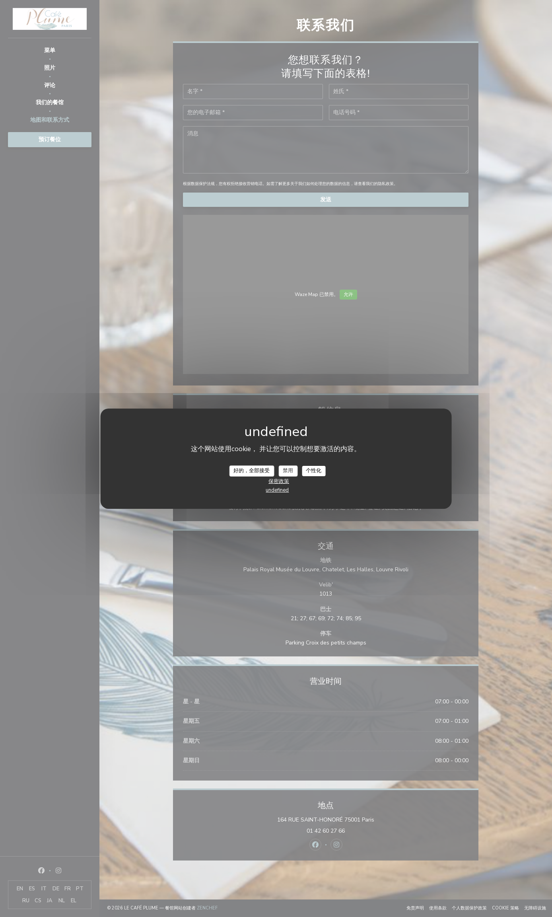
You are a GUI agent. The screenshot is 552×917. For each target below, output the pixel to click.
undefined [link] (277, 490)
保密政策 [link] (278, 481)
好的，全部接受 (251, 470)
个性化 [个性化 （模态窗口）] (313, 470)
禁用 (288, 470)
